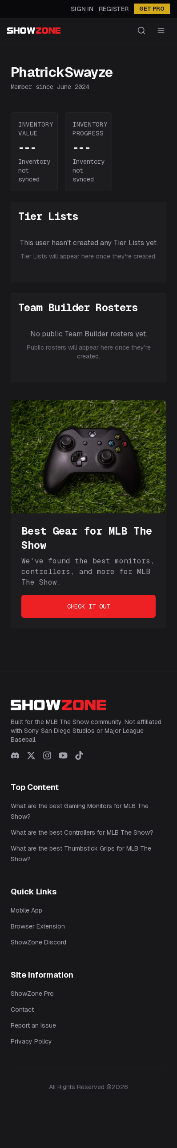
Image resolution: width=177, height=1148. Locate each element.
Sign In (82, 9)
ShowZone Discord (38, 942)
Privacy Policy (31, 1041)
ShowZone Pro (32, 994)
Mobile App (26, 910)
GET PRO (152, 8)
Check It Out (88, 606)
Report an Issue (33, 1025)
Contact (22, 1009)
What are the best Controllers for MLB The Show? (82, 832)
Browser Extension (38, 926)
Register (114, 9)
